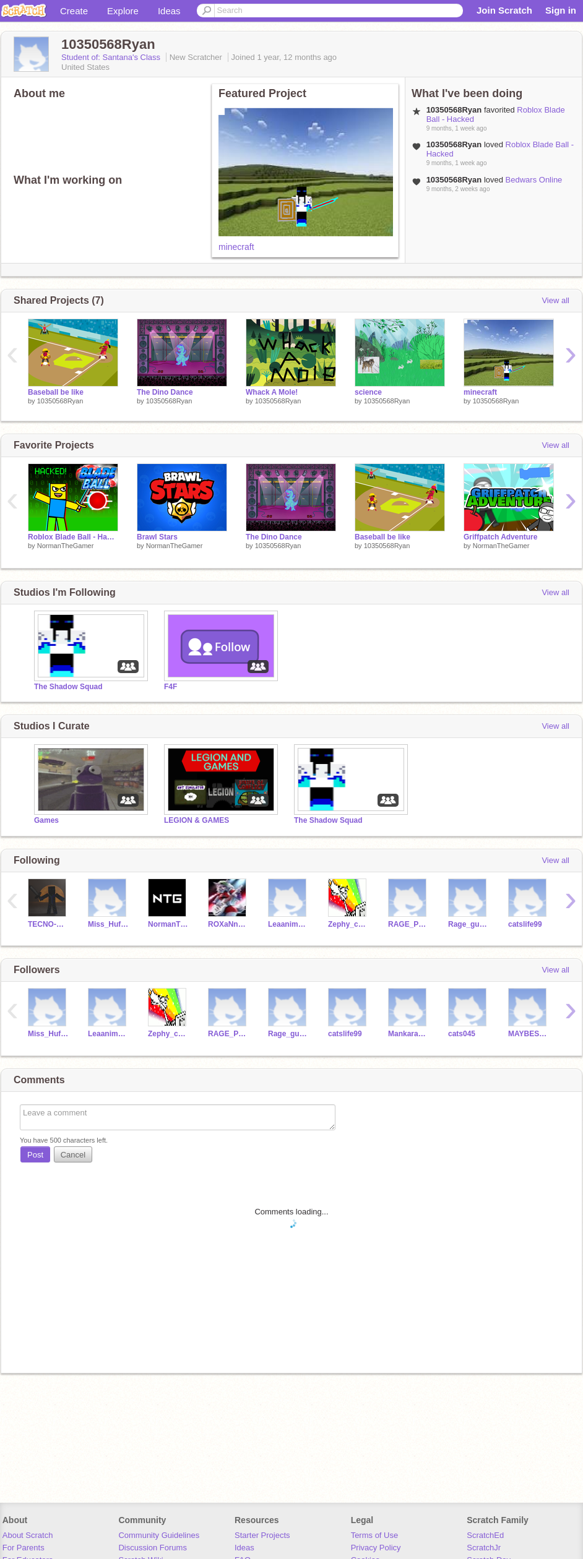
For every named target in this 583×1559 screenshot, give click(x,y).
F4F (170, 686)
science (368, 392)
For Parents (23, 1547)
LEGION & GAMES (196, 820)
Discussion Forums (152, 1547)
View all (555, 300)
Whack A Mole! (272, 392)
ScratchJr (484, 1547)
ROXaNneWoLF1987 (228, 924)
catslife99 (525, 924)
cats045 (461, 1033)
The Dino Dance (165, 392)
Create (74, 11)
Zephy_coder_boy (348, 924)
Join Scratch (504, 10)
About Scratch (27, 1535)
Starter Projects (262, 1535)
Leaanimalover (288, 924)
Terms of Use (375, 1535)
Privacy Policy (376, 1547)
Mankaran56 (409, 1033)
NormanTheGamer (65, 545)
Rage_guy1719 (469, 924)
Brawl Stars (157, 537)
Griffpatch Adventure (500, 537)
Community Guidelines (158, 1535)
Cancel (73, 1154)
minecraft (236, 247)
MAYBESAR (529, 1033)
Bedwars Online (534, 179)
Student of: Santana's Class (112, 57)
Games (46, 820)
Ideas (169, 11)
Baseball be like (56, 392)
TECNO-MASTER (48, 924)
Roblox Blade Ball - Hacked (73, 537)
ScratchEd (485, 1535)
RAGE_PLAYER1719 (409, 924)
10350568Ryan (60, 401)
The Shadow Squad (68, 686)
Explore (123, 11)
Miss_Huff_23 (108, 924)
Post (35, 1154)
